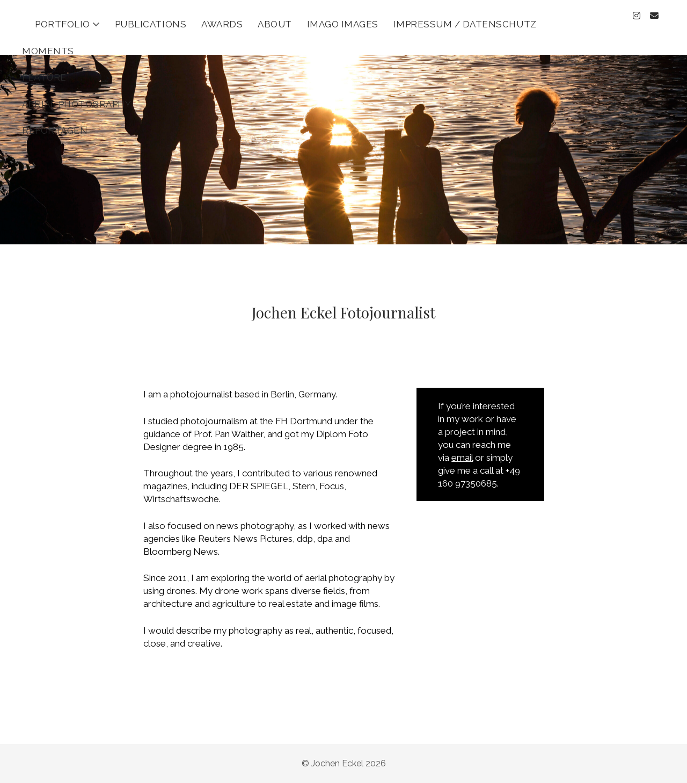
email (462, 457)
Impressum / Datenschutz (465, 24)
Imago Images (342, 24)
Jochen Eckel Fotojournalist (343, 312)
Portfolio (62, 24)
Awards (222, 24)
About (275, 24)
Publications (150, 24)
